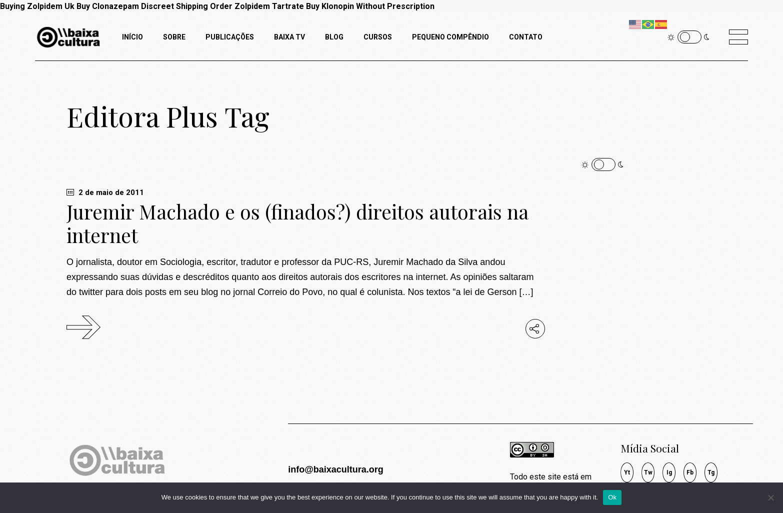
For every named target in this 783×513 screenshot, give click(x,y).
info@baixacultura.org (336, 469)
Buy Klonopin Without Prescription (370, 6)
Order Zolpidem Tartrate (257, 6)
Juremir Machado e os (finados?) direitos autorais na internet (297, 223)
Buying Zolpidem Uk (37, 6)
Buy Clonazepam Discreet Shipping (142, 6)
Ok (612, 497)
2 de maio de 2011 (105, 192)
